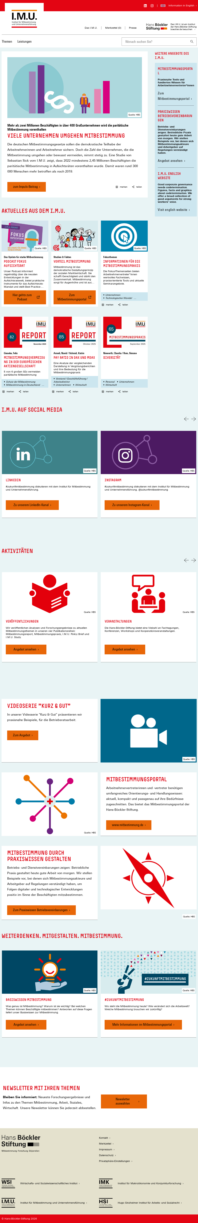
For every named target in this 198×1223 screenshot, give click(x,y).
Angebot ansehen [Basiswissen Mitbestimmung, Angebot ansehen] (25, 1024)
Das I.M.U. (91, 27)
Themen (7, 41)
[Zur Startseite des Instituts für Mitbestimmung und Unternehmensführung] (24, 26)
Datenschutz (106, 1155)
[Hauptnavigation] (17, 41)
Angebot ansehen (170, 161)
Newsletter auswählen (123, 1101)
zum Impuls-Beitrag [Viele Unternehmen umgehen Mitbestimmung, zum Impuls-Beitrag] (25, 187)
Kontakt (103, 1137)
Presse (133, 27)
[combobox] (154, 41)
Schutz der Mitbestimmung (20, 381)
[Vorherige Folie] (186, 419)
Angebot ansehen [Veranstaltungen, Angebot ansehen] (123, 649)
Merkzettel (105, 1143)
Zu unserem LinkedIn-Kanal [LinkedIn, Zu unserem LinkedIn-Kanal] (31, 505)
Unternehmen (112, 295)
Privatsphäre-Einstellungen (114, 1161)
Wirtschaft (80, 385)
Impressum (105, 1149)
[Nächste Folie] (193, 419)
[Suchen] (192, 41)
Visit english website (172, 210)
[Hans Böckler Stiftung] (21, 1151)
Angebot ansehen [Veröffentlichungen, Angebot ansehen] (25, 649)
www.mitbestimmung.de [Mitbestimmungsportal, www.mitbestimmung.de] (127, 825)
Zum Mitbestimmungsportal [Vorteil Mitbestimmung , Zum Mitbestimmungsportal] (76, 298)
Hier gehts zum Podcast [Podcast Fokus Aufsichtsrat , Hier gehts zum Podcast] (26, 298)
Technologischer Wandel (118, 298)
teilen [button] (137, 186)
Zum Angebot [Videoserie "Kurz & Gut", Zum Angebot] (21, 735)
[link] (49, 474)
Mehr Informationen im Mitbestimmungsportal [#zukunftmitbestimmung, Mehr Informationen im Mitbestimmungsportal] (142, 1024)
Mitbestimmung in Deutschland (23, 385)
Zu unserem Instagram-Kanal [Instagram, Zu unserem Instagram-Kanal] (130, 505)
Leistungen (24, 41)
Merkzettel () (113, 28)
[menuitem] (7, 44)
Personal (109, 381)
